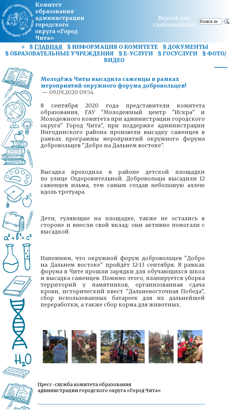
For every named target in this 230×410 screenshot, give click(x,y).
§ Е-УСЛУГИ (135, 53)
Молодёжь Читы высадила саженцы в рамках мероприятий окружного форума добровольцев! (113, 82)
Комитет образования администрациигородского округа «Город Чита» (59, 21)
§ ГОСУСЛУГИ (177, 53)
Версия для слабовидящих (174, 21)
